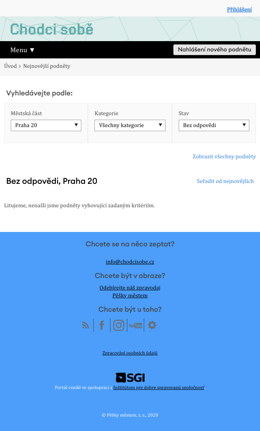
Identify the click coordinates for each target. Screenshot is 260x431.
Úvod (10, 66)
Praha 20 (26, 125)
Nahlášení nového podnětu (214, 50)
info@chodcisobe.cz (130, 262)
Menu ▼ (23, 50)
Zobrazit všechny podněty (224, 156)
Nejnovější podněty (46, 66)
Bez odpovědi (199, 125)
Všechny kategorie (121, 125)
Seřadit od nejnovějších (225, 181)
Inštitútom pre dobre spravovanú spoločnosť (158, 387)
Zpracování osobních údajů (130, 353)
